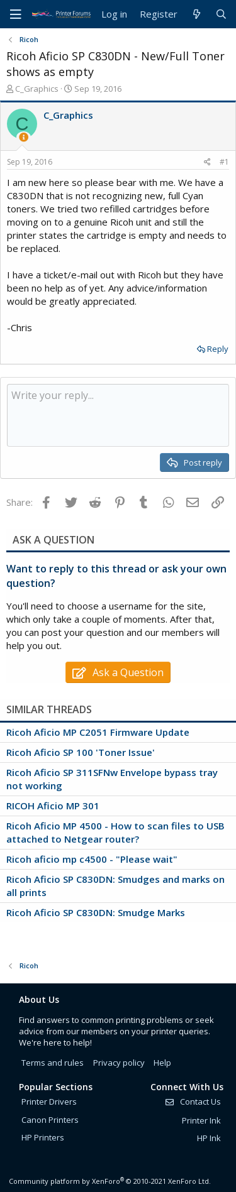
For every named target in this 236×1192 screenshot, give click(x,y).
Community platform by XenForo (110, 1181)
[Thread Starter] (23, 137)
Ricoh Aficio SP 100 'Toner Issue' (80, 752)
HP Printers (42, 1137)
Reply (217, 348)
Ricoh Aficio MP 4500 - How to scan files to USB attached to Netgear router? (115, 832)
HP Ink (209, 1138)
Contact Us (192, 1101)
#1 (224, 161)
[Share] (207, 162)
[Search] (221, 14)
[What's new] (196, 14)
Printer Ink (201, 1120)
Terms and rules (52, 1062)
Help (162, 1062)
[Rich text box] (118, 415)
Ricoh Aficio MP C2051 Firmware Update (97, 732)
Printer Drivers (49, 1101)
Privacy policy (119, 1062)
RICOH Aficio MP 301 (52, 805)
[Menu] (16, 14)
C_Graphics (37, 88)
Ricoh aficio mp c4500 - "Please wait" (91, 859)
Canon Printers (50, 1119)
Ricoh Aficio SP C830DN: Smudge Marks (95, 912)
